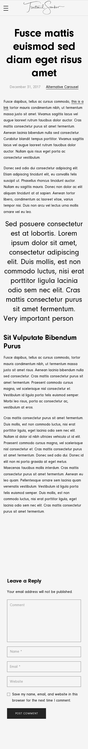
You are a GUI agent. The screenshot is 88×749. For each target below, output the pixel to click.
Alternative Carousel (62, 87)
